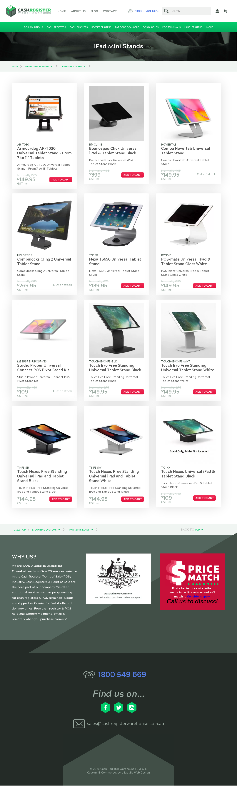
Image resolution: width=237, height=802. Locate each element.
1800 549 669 (146, 11)
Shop (15, 66)
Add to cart (62, 182)
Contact (110, 11)
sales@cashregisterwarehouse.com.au (125, 740)
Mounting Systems (37, 66)
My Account (217, 11)
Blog (94, 11)
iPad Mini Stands (72, 66)
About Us (78, 11)
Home (62, 11)
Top (197, 546)
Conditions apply (198, 612)
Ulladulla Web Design (135, 789)
